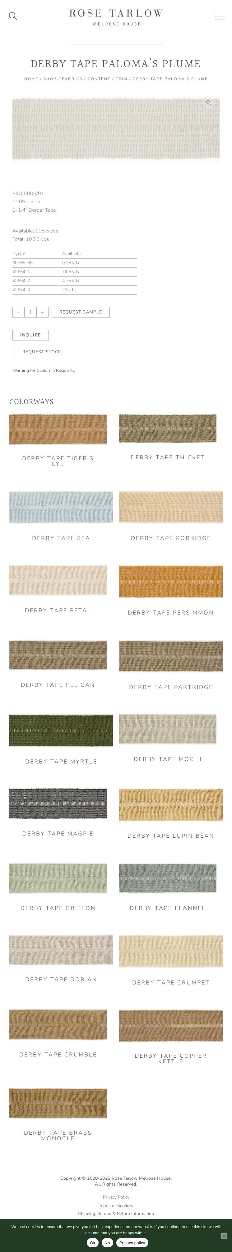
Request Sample (80, 312)
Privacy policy (132, 1243)
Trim (122, 78)
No (107, 1243)
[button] (209, 103)
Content (99, 78)
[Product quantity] (30, 312)
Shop (50, 78)
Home (31, 78)
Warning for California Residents (43, 370)
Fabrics (72, 78)
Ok (92, 1243)
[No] (223, 1235)
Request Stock (41, 352)
